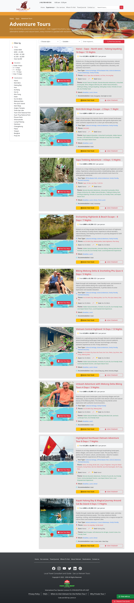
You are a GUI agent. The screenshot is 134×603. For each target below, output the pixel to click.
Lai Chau (102, 75)
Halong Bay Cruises (105, 87)
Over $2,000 (18, 59)
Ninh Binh (17, 83)
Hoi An (16, 92)
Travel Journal (81, 7)
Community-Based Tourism (85, 363)
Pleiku (110, 352)
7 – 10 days (16, 70)
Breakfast (85, 92)
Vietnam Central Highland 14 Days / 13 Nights (99, 329)
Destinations (86, 559)
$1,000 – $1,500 (19, 54)
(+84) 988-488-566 (45, 2)
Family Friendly (94, 72)
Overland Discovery (83, 180)
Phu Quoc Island (19, 103)
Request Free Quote (122, 601)
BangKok (17, 133)
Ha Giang (89, 465)
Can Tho (104, 297)
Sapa (88, 75)
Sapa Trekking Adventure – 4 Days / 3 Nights (98, 159)
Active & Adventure (114, 70)
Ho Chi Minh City (88, 241)
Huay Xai (17, 136)
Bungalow (97, 96)
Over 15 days (17, 74)
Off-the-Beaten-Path (103, 70)
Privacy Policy (34, 594)
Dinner (96, 92)
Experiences (50, 7)
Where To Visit (71, 7)
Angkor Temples (19, 108)
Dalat (16, 97)
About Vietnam (76, 559)
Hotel (91, 96)
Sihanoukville (18, 120)
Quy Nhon (116, 352)
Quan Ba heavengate (109, 467)
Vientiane (17, 124)
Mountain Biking (103, 248)
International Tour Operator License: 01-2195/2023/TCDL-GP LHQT (67, 590)
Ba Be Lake (96, 465)
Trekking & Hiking (82, 87)
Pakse (16, 129)
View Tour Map (64, 81)
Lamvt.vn (73, 598)
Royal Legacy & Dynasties (90, 135)
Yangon (16, 131)
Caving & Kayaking (93, 87)
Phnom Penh (18, 117)
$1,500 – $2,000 (19, 57)
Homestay (97, 203)
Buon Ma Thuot (97, 352)
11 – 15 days (17, 72)
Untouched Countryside (105, 135)
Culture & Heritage (90, 70)
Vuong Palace (87, 467)
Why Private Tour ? (98, 594)
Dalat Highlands (107, 241)
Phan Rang (116, 241)
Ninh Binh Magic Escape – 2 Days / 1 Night (97, 109)
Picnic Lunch (101, 200)
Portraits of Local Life (106, 137)
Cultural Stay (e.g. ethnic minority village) (106, 371)
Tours (17, 18)
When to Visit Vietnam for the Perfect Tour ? (69, 594)
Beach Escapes (87, 532)
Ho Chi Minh (18, 99)
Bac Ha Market (95, 75)
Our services (61, 7)
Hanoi (16, 81)
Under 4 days (17, 65)
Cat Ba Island (99, 525)
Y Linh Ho (100, 183)
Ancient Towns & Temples (90, 82)
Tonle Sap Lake (19, 110)
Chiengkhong (18, 126)
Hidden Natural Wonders (110, 84)
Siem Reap (17, 106)
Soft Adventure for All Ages (91, 137)
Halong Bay (18, 85)
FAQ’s (45, 594)
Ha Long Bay (109, 75)
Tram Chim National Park (22, 113)
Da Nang (17, 90)
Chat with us (124, 596)
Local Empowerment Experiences (111, 250)
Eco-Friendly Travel (85, 89)
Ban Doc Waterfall (97, 467)
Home (43, 7)
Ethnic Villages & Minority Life (93, 84)
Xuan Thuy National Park (22, 115)
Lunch (91, 92)
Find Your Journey (114, 41)
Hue (15, 87)
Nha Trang (17, 94)
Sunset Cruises (113, 532)
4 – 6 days (16, 68)
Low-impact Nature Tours (88, 139)
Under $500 (18, 50)
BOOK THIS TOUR (87, 100)
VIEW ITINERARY (111, 100)
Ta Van (89, 183)
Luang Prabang (19, 122)
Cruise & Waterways (83, 72)
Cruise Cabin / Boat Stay (101, 541)
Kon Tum (105, 352)
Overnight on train (106, 96)
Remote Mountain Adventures (107, 82)
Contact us (91, 7)
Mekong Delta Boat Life (115, 248)
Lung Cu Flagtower (105, 465)
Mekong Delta (18, 101)
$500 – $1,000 (18, 52)
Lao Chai (93, 183)
